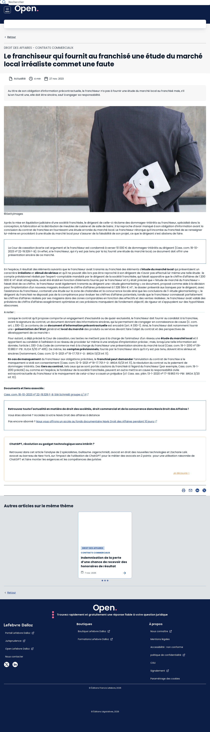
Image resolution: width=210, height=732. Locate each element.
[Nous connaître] (168, 617)
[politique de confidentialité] (175, 661)
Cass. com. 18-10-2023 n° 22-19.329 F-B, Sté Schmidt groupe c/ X (45, 394)
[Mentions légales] (162, 629)
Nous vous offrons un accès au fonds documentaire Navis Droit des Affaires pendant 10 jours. (95, 421)
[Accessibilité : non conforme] (162, 646)
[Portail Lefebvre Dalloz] (20, 727)
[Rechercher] (97, 24)
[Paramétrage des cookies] (162, 691)
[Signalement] (167, 676)
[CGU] (160, 669)
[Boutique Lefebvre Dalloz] (87, 725)
